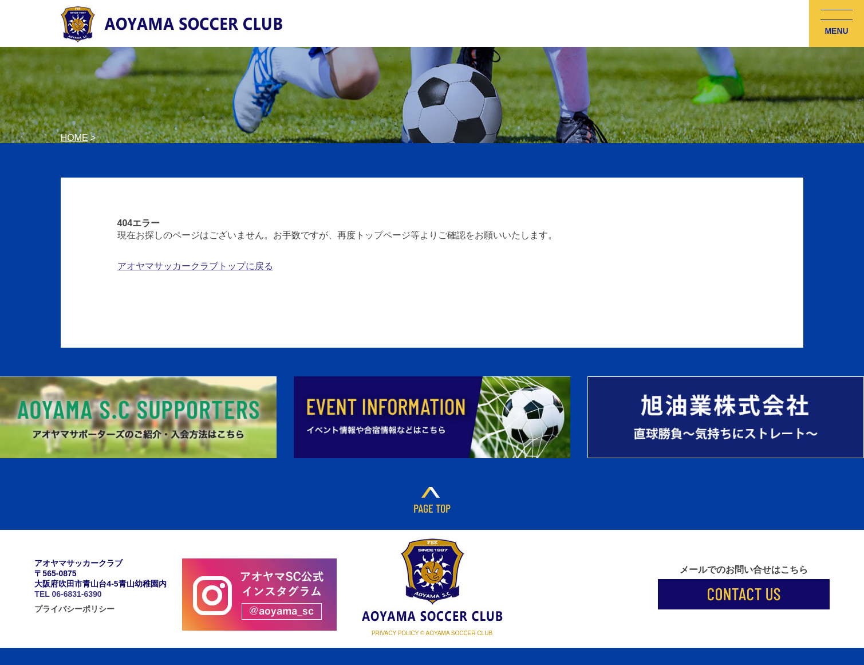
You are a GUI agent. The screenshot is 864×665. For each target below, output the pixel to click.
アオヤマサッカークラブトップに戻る (195, 266)
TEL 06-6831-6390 (67, 594)
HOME (74, 138)
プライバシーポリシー (74, 608)
